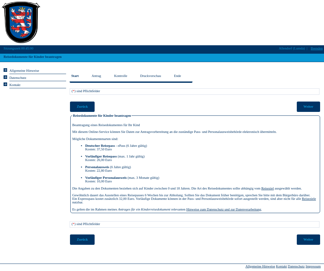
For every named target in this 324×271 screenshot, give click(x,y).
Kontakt (281, 266)
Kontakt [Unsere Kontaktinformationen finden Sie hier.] (14, 85)
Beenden (317, 48)
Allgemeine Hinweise (260, 266)
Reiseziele (309, 199)
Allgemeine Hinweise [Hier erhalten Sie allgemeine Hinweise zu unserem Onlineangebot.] (24, 70)
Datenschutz (296, 266)
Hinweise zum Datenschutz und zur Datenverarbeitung (223, 209)
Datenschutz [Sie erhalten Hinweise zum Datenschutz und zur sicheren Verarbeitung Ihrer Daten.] (17, 78)
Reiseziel (267, 188)
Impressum (313, 266)
